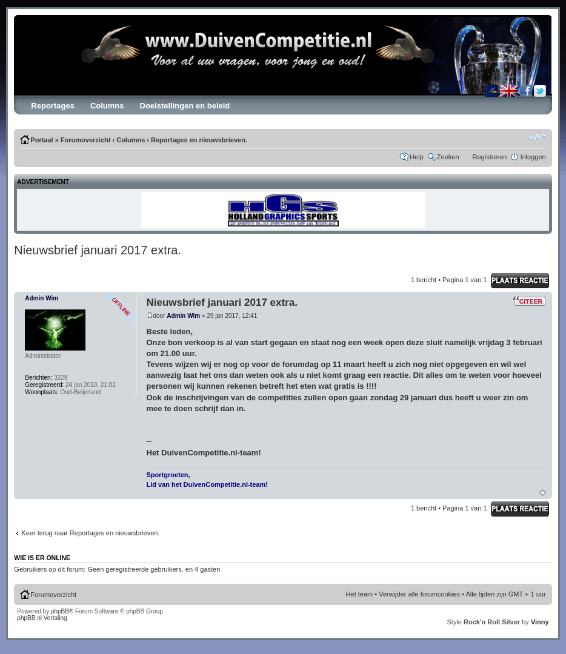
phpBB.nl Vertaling (42, 618)
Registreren (490, 156)
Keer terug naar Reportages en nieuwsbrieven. (90, 533)
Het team (359, 594)
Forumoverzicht (86, 140)
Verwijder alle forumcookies (419, 594)
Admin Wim (183, 315)
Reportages (53, 105)
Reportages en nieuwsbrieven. (199, 140)
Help (417, 156)
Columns (107, 105)
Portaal (41, 140)
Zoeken (448, 156)
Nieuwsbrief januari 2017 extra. (97, 250)
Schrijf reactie (520, 280)
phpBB (60, 611)
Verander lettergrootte (537, 137)
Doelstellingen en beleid (185, 105)
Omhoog (542, 492)
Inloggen (532, 156)
